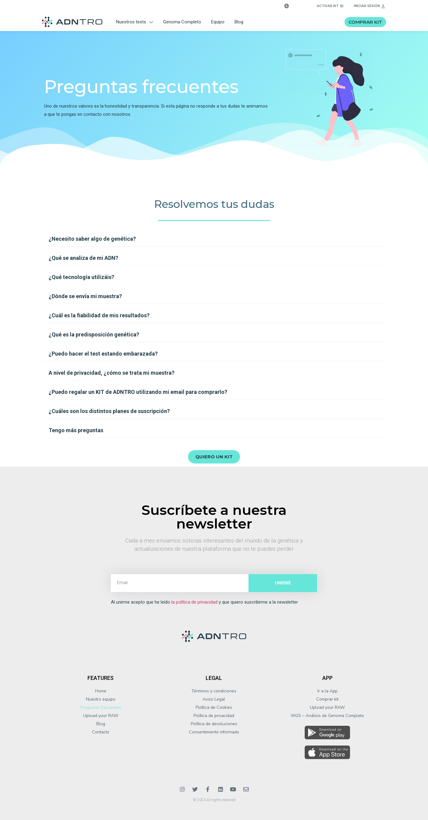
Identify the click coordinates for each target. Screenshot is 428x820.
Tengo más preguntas (76, 430)
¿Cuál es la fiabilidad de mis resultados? (99, 315)
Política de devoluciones (214, 724)
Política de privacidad (213, 715)
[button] (214, 239)
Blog (239, 22)
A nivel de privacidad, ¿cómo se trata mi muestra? (111, 373)
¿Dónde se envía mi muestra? (85, 296)
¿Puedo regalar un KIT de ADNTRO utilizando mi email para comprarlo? (138, 392)
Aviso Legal (214, 699)
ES (296, 6)
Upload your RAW (100, 715)
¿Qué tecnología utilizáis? (81, 277)
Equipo (217, 22)
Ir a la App (327, 691)
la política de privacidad (194, 602)
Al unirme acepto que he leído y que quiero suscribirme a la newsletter (204, 602)
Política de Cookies (214, 707)
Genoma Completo (182, 22)
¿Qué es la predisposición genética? (94, 334)
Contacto (100, 732)
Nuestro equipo (100, 699)
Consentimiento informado (214, 732)
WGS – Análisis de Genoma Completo (327, 715)
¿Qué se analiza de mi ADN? (83, 258)
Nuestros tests (134, 21)
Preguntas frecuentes (100, 707)
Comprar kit (327, 699)
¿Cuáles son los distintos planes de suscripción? (109, 411)
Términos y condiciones (213, 691)
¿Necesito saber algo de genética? (92, 239)
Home (100, 691)
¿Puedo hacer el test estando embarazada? (103, 353)
